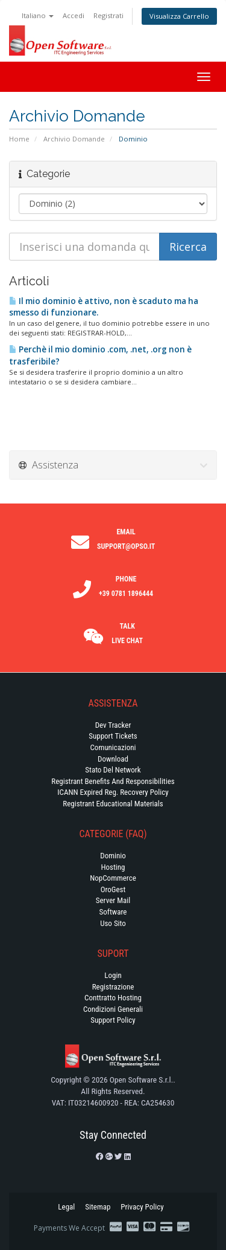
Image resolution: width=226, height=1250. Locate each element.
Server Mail (113, 900)
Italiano (38, 15)
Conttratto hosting (113, 997)
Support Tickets (113, 735)
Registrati (108, 15)
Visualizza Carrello (179, 16)
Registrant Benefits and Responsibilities (112, 781)
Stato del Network (112, 769)
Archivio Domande (74, 138)
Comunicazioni (113, 747)
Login (112, 975)
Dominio (113, 855)
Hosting (113, 867)
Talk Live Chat (127, 633)
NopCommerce (113, 877)
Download (113, 758)
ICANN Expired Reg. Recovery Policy (112, 792)
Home (19, 138)
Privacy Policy (142, 1206)
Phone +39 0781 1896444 (126, 586)
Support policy (113, 1020)
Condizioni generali (113, 1009)
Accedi (73, 15)
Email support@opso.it (126, 539)
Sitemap (97, 1206)
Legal (66, 1206)
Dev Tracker (113, 725)
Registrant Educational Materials (113, 803)
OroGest (113, 889)
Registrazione (113, 986)
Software (113, 911)
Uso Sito (113, 923)
